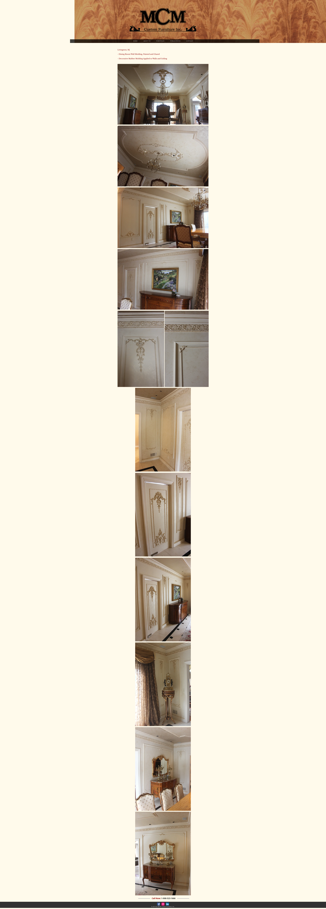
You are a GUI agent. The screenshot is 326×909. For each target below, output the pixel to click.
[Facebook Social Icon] (158, 904)
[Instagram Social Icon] (163, 904)
